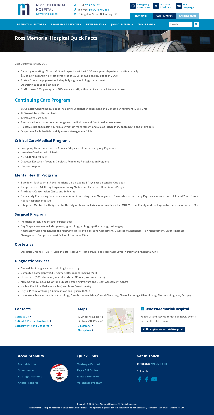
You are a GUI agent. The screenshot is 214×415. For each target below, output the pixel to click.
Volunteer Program (89, 382)
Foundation (187, 16)
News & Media (95, 24)
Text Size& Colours (165, 6)
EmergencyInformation (143, 6)
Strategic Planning (30, 376)
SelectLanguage (188, 6)
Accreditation (27, 364)
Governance (26, 370)
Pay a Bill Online (88, 370)
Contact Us (24, 316)
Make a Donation (88, 376)
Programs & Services (65, 24)
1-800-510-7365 (99, 9)
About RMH (145, 24)
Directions (86, 325)
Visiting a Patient (88, 364)
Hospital (141, 16)
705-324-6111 (93, 5)
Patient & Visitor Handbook (34, 321)
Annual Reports (28, 382)
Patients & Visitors (30, 24)
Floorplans (86, 330)
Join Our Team (121, 24)
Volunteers (164, 16)
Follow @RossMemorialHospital (163, 329)
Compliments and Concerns (34, 325)
